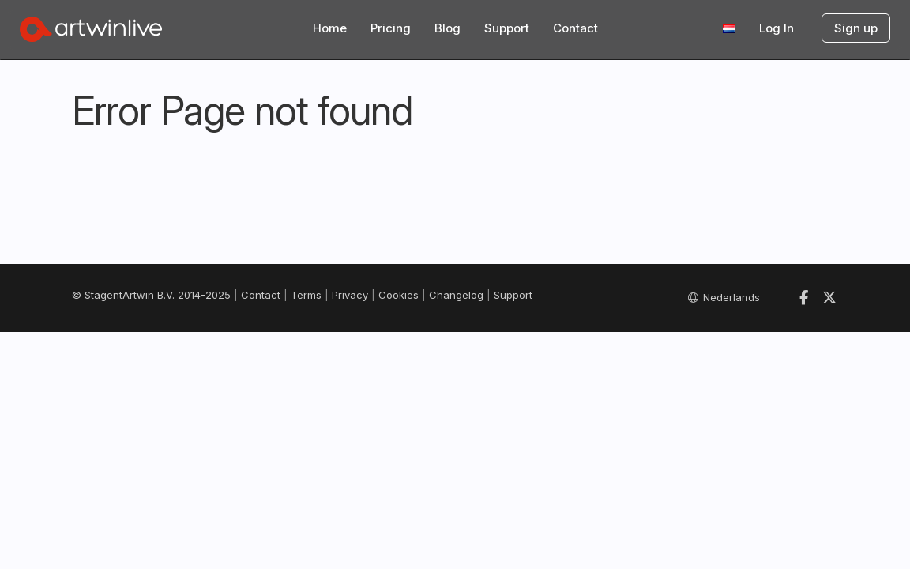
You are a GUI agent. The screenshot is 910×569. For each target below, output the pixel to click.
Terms (306, 294)
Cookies (398, 294)
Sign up (856, 28)
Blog (447, 28)
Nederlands (723, 297)
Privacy (350, 294)
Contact (575, 28)
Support (506, 28)
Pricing (390, 28)
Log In (776, 28)
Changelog (456, 294)
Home (330, 28)
